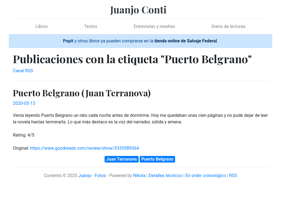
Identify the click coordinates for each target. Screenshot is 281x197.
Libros (41, 26)
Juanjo (84, 175)
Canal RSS (23, 70)
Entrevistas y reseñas (154, 26)
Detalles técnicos (165, 175)
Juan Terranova (121, 159)
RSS (233, 175)
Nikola (139, 175)
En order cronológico (206, 175)
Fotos (100, 175)
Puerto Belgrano (157, 159)
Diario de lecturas (229, 26)
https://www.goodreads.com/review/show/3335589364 (84, 148)
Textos (90, 26)
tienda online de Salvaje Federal (185, 41)
